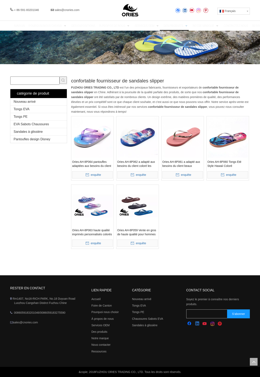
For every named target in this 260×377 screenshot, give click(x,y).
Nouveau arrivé (25, 101)
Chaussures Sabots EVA (147, 318)
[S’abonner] (238, 313)
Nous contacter (100, 344)
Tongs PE (20, 116)
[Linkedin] (184, 10)
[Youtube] (191, 10)
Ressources (98, 351)
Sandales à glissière (28, 131)
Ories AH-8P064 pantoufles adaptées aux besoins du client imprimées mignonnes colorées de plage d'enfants (92, 164)
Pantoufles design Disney (32, 139)
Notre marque (100, 338)
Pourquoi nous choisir (105, 312)
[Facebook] (177, 10)
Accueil (96, 299)
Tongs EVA (21, 109)
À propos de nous (102, 318)
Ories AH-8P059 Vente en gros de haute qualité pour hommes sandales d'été (136, 232)
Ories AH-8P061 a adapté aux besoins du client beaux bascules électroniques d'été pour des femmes (181, 164)
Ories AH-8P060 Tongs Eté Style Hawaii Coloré (224, 163)
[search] (210, 314)
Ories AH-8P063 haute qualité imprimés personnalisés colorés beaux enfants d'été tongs (92, 232)
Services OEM (100, 325)
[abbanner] (130, 47)
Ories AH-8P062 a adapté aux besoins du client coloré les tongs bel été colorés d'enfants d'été (136, 164)
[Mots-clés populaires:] (63, 80)
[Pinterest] (205, 10)
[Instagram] (198, 10)
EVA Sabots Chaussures (31, 124)
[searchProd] (35, 81)
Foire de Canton (101, 305)
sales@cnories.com (67, 10)
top (254, 362)
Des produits (99, 331)
